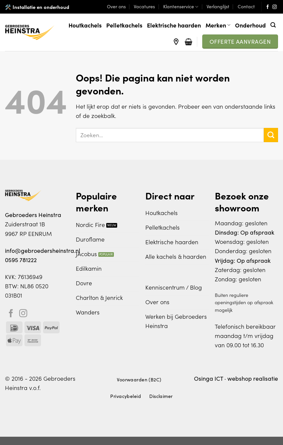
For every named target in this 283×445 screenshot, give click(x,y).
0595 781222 (21, 260)
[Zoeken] (273, 25)
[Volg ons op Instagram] (274, 7)
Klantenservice (180, 6)
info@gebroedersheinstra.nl (42, 250)
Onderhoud (250, 25)
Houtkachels (85, 25)
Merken (218, 25)
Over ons (116, 6)
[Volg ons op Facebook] (267, 7)
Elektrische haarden (174, 25)
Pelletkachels (124, 25)
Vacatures (144, 6)
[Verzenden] (271, 135)
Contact (246, 6)
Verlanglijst (218, 6)
